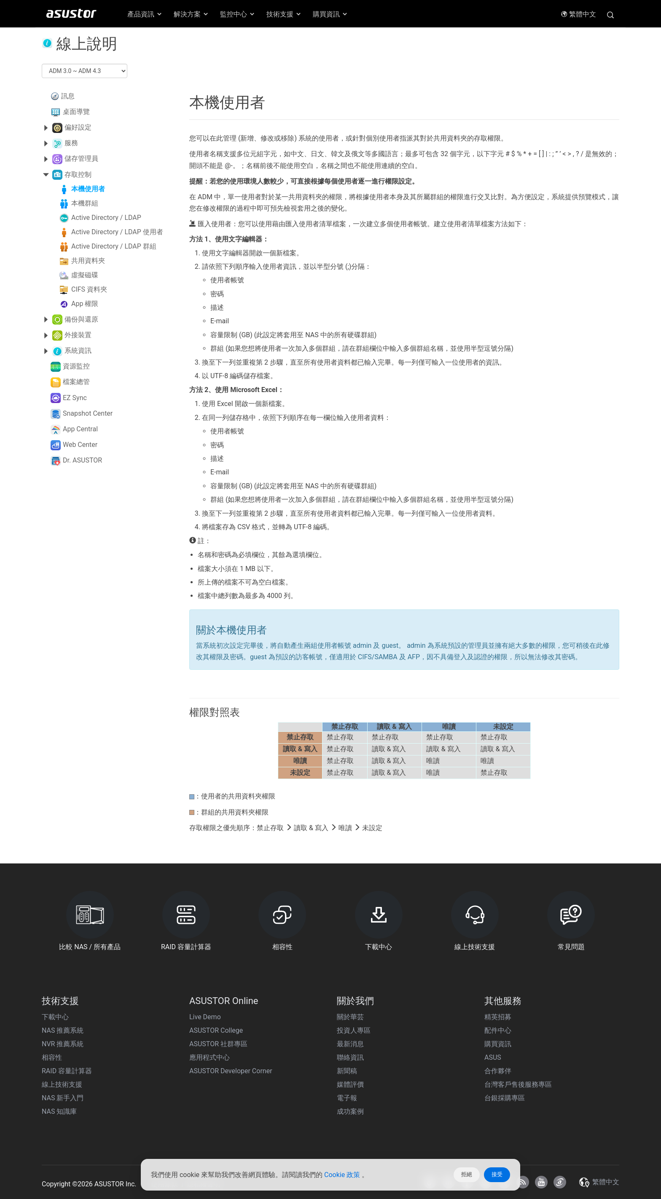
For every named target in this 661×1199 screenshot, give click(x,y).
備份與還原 (81, 319)
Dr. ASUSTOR (82, 460)
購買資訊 (497, 1044)
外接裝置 (77, 335)
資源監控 (76, 366)
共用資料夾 (88, 261)
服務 (71, 143)
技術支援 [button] (284, 14)
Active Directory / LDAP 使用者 (117, 232)
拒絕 (466, 1174)
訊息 (68, 96)
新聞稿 (347, 1071)
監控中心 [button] (237, 14)
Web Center (80, 445)
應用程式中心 (209, 1057)
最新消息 (350, 1044)
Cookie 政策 (343, 1175)
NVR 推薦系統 (62, 1044)
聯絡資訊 (350, 1057)
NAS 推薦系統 (62, 1030)
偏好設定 (77, 127)
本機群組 (84, 203)
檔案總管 (76, 382)
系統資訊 (77, 350)
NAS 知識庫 (59, 1111)
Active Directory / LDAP (106, 218)
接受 (497, 1174)
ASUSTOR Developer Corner (230, 1071)
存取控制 (77, 175)
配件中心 (497, 1030)
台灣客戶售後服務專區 (518, 1084)
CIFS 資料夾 (89, 289)
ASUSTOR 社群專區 (218, 1044)
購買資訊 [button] (330, 14)
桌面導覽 (76, 112)
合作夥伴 (497, 1071)
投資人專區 (354, 1030)
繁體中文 (578, 14)
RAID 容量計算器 (67, 1071)
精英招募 (497, 1017)
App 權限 (84, 304)
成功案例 (350, 1111)
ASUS (492, 1057)
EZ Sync (75, 398)
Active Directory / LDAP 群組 (113, 246)
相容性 (52, 1057)
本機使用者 (88, 189)
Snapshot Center (88, 413)
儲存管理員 (81, 158)
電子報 (347, 1098)
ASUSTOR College (216, 1030)
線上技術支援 (62, 1084)
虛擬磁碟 (84, 275)
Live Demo (205, 1017)
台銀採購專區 (504, 1098)
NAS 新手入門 (62, 1098)
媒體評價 (350, 1084)
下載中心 (55, 1017)
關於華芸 (350, 1017)
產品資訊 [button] (145, 14)
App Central (80, 429)
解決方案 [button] (191, 14)
